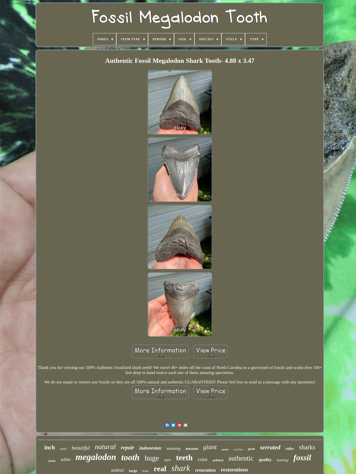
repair (127, 447)
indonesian (150, 448)
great (251, 449)
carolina (238, 449)
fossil (302, 457)
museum (192, 449)
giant (210, 447)
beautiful (81, 448)
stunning (173, 448)
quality (265, 459)
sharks (307, 447)
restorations (234, 469)
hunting (283, 460)
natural (105, 447)
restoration (205, 470)
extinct (117, 470)
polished (218, 460)
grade (225, 449)
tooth (130, 457)
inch (49, 447)
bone (145, 471)
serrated (270, 447)
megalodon (96, 457)
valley (290, 449)
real (160, 468)
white (65, 459)
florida (51, 460)
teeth (184, 457)
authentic (241, 458)
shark (181, 468)
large (133, 471)
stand (63, 449)
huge (152, 458)
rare (167, 460)
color (203, 459)
